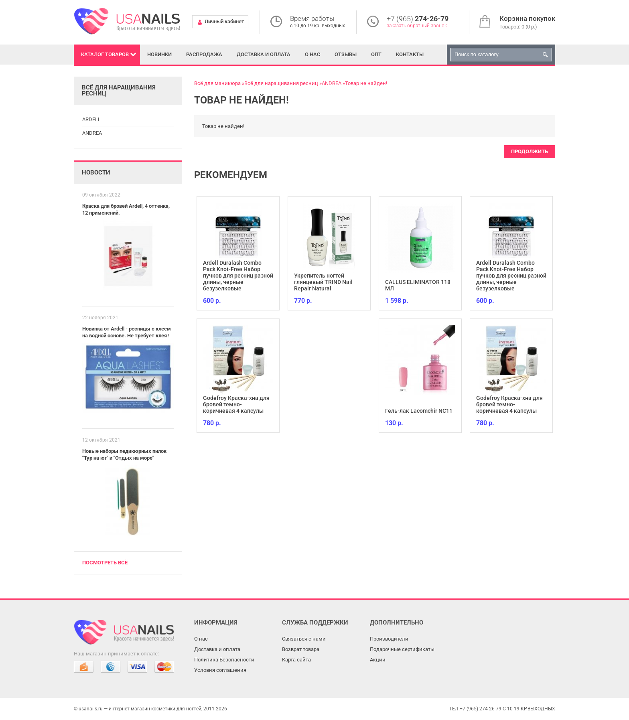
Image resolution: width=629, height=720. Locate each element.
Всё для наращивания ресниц (281, 83)
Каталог (105, 54)
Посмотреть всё (105, 563)
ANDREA (92, 133)
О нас (312, 54)
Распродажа (204, 54)
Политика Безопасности (224, 660)
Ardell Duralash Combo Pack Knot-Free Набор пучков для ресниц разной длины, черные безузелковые (238, 276)
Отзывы (346, 54)
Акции (378, 660)
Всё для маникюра (217, 83)
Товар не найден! (366, 83)
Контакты (410, 54)
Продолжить (529, 151)
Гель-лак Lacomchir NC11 (418, 411)
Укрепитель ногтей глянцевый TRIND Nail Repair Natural (323, 282)
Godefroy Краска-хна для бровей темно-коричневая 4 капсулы (236, 404)
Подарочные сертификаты (402, 649)
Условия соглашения (220, 670)
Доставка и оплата (263, 54)
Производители (389, 639)
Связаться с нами (304, 639)
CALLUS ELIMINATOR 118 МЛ (417, 285)
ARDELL (91, 119)
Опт (376, 54)
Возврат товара (300, 649)
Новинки (159, 54)
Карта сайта (296, 660)
